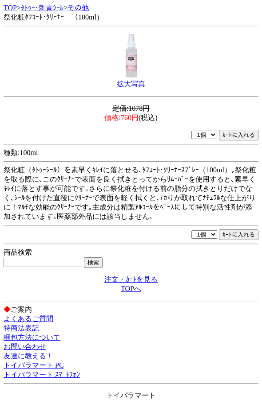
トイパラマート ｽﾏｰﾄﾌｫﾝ (42, 374)
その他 (78, 8)
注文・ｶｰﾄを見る (131, 279)
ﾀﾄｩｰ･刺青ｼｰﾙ (42, 8)
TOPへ (131, 288)
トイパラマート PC (34, 365)
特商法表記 (21, 328)
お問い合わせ (25, 346)
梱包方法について (32, 337)
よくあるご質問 (28, 318)
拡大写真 (131, 84)
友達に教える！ (28, 356)
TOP (10, 8)
